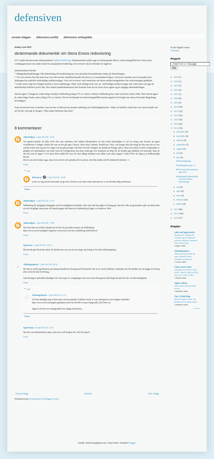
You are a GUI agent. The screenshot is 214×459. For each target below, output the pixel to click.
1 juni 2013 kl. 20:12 (43, 245)
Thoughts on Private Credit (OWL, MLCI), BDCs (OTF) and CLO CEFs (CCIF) (186, 272)
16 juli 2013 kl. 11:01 (44, 327)
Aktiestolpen (29, 137)
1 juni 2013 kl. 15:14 (45, 201)
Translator (174, 50)
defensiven (38, 17)
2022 (176, 90)
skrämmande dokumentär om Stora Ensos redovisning (187, 179)
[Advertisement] (81, 414)
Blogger (132, 443)
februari (180, 199)
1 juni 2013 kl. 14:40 (56, 177)
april (178, 191)
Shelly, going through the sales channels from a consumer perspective (184, 256)
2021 (176, 94)
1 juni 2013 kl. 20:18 (48, 264)
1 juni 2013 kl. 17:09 (45, 223)
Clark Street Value (183, 267)
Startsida (88, 393)
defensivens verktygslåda (78, 37)
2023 (176, 85)
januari (179, 204)
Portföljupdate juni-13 (185, 165)
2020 (176, 98)
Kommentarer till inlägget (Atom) (44, 399)
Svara (25, 164)
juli (178, 153)
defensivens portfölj (47, 37)
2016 (176, 115)
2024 (176, 81)
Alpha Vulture (181, 283)
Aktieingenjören (30, 264)
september (181, 144)
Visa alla (196, 308)
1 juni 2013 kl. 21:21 (57, 295)
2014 (176, 124)
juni (178, 157)
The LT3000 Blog (182, 296)
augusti (179, 149)
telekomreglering (183, 161)
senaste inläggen (21, 37)
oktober (180, 140)
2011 (176, 213)
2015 (176, 119)
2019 (176, 102)
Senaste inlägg (21, 393)
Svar (28, 171)
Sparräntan (28, 327)
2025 (176, 77)
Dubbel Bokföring (62, 60)
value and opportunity (184, 232)
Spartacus (27, 245)
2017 (176, 111)
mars (178, 195)
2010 (176, 218)
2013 (176, 128)
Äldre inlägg (153, 393)
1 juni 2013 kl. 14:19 (45, 137)
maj (178, 187)
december (181, 131)
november (181, 136)
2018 (176, 107)
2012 (176, 209)
